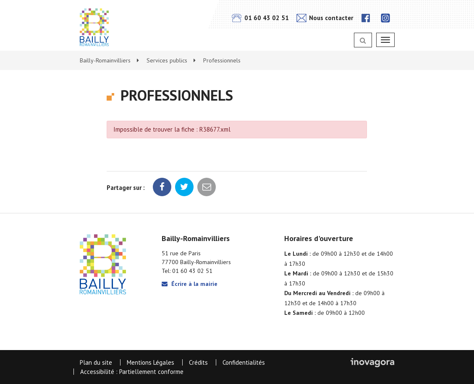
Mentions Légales (150, 362)
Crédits (198, 362)
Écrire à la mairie (189, 284)
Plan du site (96, 362)
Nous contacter (324, 18)
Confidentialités (244, 362)
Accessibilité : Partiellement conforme (131, 371)
